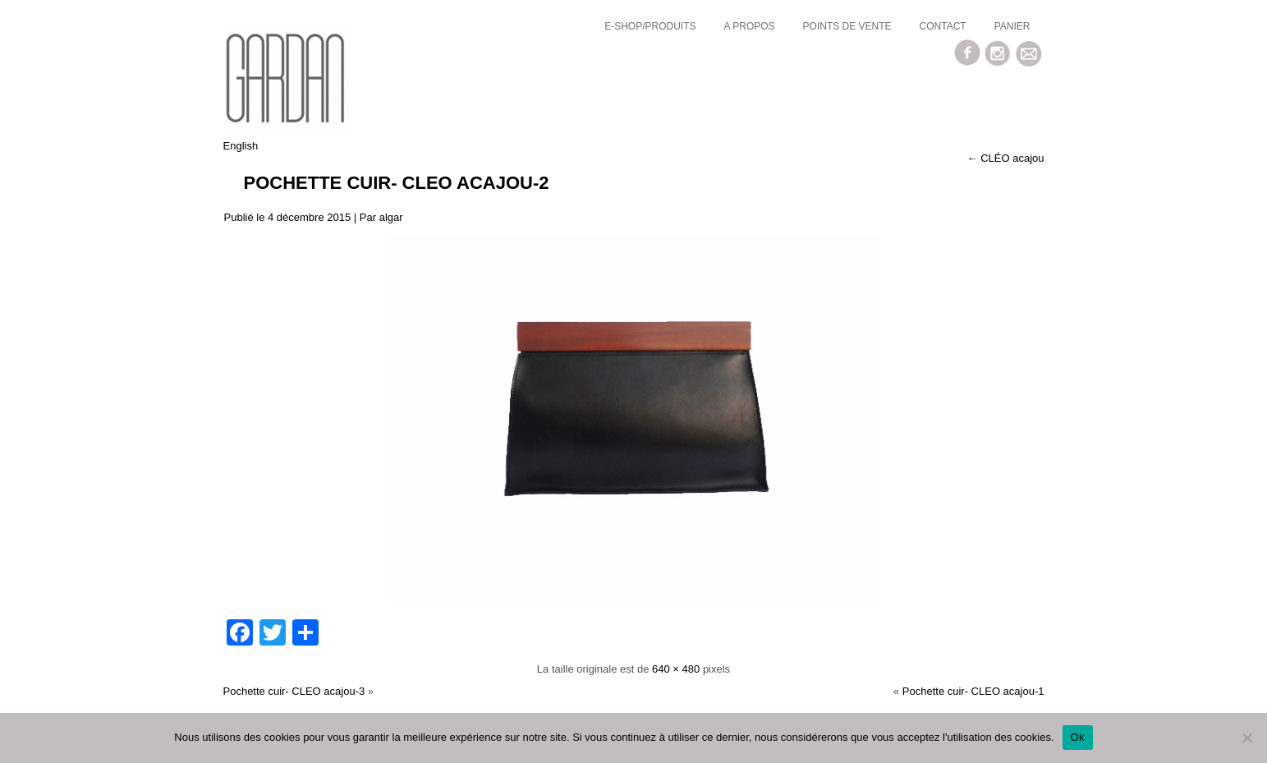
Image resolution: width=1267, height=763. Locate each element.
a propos (749, 26)
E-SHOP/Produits (649, 26)
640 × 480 (676, 669)
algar (391, 217)
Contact (943, 26)
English (241, 146)
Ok (1078, 737)
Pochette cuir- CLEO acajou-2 (396, 182)
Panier (1012, 26)
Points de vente (847, 26)
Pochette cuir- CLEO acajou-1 (973, 691)
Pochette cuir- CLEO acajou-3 (294, 691)
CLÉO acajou (1005, 158)
